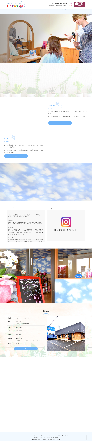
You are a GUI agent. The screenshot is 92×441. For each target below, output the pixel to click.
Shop (23, 10)
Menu (40, 10)
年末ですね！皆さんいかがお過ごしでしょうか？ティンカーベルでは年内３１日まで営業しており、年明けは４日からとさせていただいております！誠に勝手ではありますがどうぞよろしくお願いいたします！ (25, 240)
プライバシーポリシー (57, 434)
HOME (15, 10)
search (79, 10)
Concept (32, 10)
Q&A (71, 10)
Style (56, 10)
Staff (48, 10)
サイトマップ (66, 434)
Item (64, 10)
